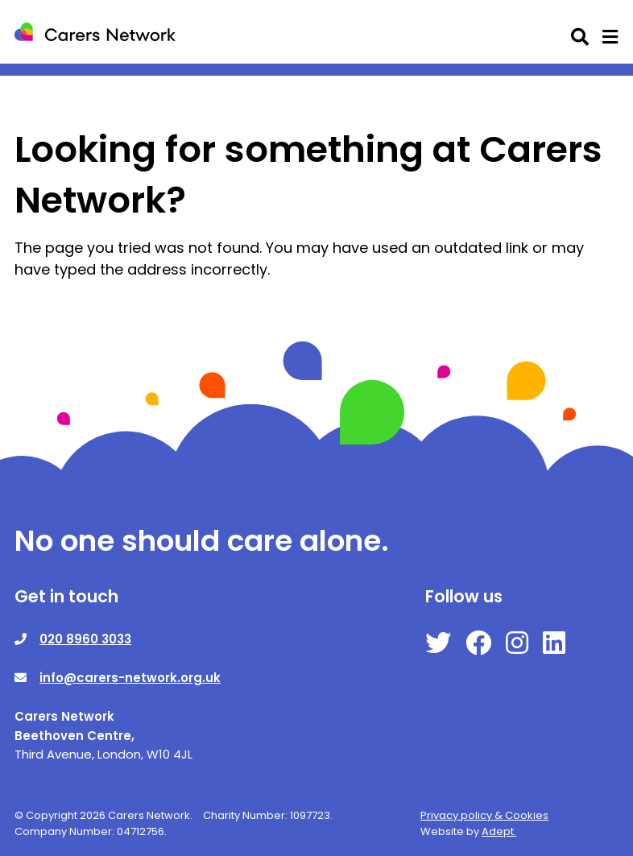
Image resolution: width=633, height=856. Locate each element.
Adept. (499, 831)
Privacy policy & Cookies (484, 815)
